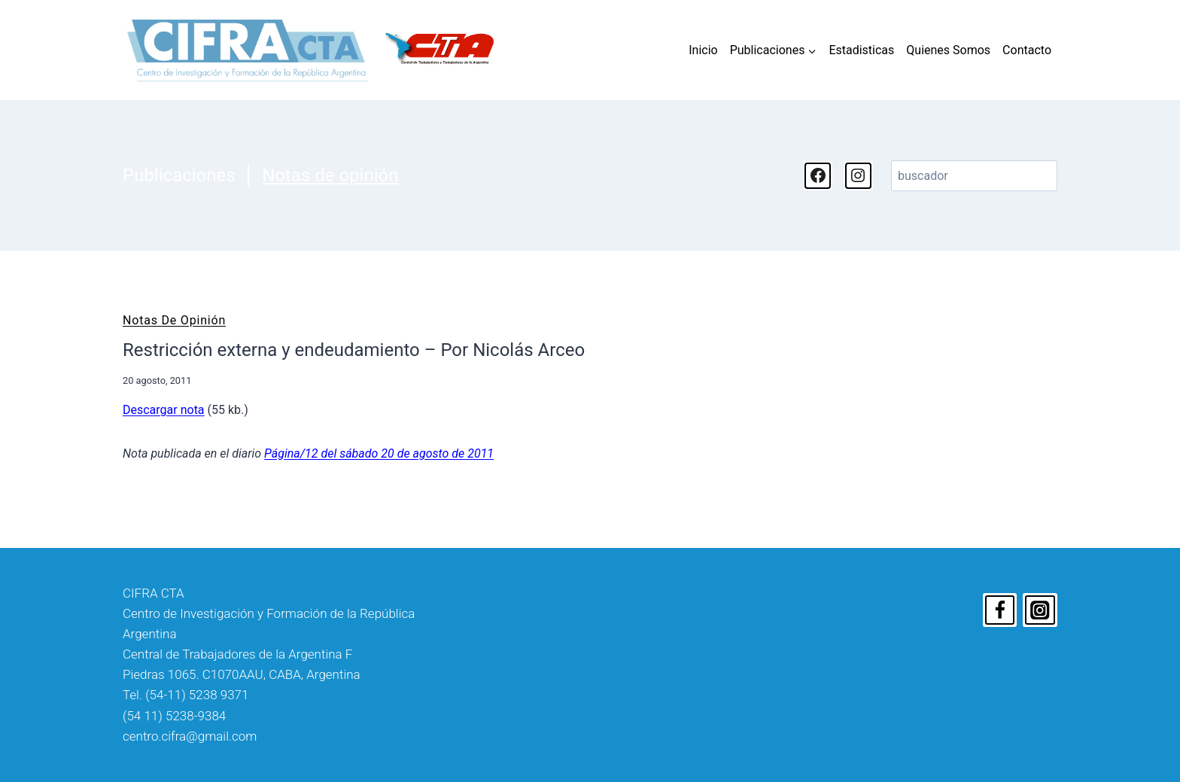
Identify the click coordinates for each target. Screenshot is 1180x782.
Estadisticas (861, 50)
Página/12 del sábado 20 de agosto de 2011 (379, 453)
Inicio (703, 50)
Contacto (1026, 50)
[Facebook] (1000, 610)
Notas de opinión (330, 175)
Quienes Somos (948, 50)
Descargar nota (164, 410)
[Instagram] (1040, 610)
